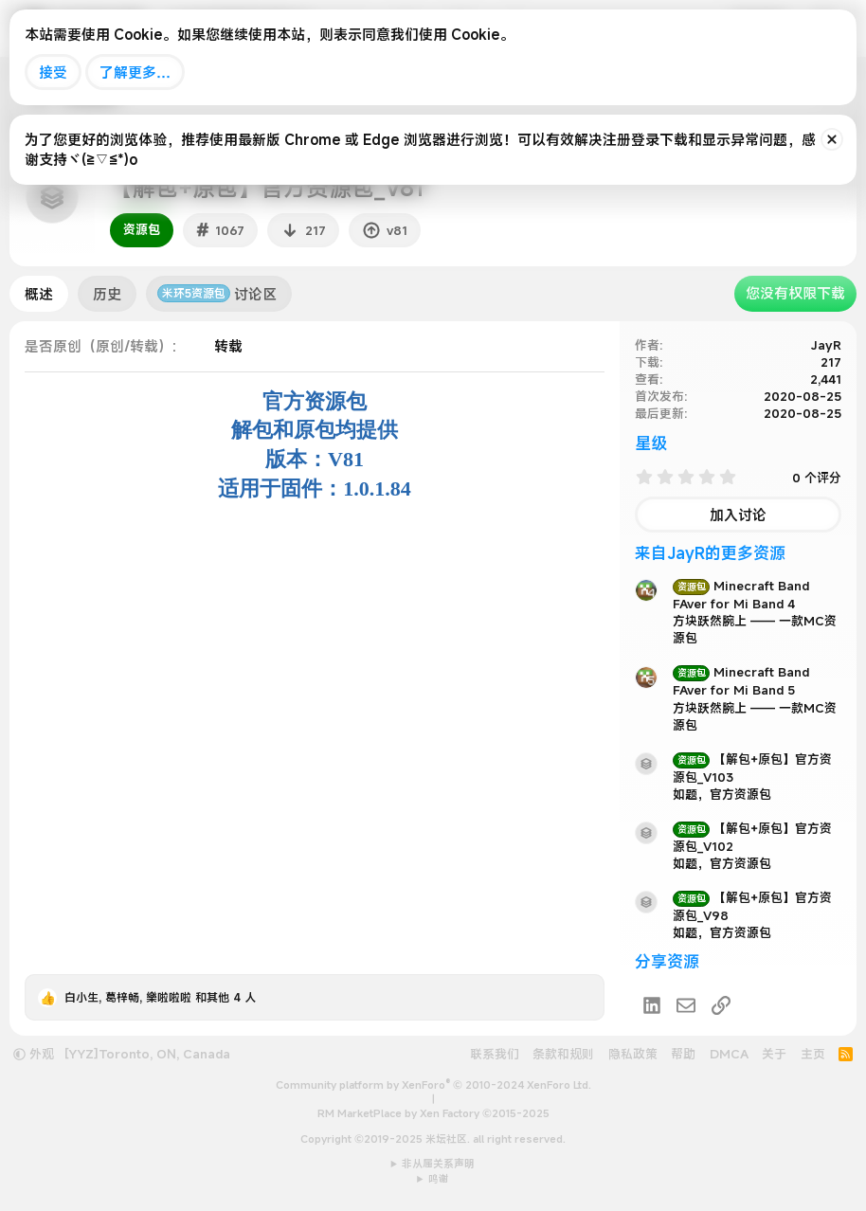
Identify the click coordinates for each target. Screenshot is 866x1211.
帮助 (683, 1053)
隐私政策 (633, 1053)
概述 (39, 293)
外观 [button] (33, 1053)
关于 (774, 1053)
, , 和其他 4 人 (160, 996)
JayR (826, 344)
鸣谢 (438, 1178)
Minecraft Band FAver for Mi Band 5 (741, 680)
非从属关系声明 (438, 1163)
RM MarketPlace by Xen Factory (433, 1113)
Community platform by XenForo (433, 1085)
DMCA (729, 1053)
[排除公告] (832, 139)
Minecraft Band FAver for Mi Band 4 (741, 594)
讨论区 (217, 293)
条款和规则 (563, 1053)
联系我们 (494, 1053)
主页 (813, 1053)
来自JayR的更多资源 (710, 553)
